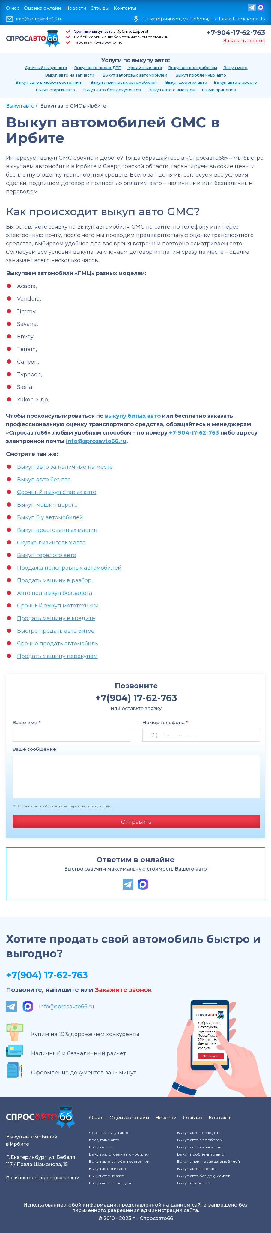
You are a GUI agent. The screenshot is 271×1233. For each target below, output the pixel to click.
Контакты (125, 8)
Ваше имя (27, 722)
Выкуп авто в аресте (235, 82)
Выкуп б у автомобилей (50, 517)
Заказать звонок (244, 41)
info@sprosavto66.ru (39, 19)
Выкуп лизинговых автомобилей (123, 82)
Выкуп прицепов (219, 89)
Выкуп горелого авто (46, 555)
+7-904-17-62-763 (236, 32)
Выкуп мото (235, 67)
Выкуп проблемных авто (200, 75)
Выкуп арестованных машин (57, 530)
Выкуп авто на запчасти (69, 75)
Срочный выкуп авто (93, 31)
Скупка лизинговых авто (51, 542)
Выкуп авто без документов (111, 89)
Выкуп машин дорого (47, 504)
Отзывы (100, 8)
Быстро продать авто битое (55, 631)
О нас (12, 8)
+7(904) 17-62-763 (47, 975)
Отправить (136, 822)
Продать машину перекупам (57, 656)
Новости (75, 8)
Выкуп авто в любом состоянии (48, 82)
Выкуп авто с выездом (171, 89)
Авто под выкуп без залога (54, 593)
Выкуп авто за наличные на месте (65, 467)
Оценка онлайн (42, 8)
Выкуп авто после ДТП (97, 67)
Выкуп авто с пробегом (192, 67)
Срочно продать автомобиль (57, 643)
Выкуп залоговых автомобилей (135, 75)
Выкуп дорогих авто (186, 82)
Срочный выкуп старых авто (56, 492)
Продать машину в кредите (56, 618)
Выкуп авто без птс (43, 479)
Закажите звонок (123, 990)
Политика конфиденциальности (42, 1177)
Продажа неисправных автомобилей (69, 568)
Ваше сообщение (34, 749)
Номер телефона (165, 722)
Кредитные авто (144, 67)
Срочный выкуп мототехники (58, 605)
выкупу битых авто (133, 416)
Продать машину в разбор (54, 580)
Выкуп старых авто (55, 89)
